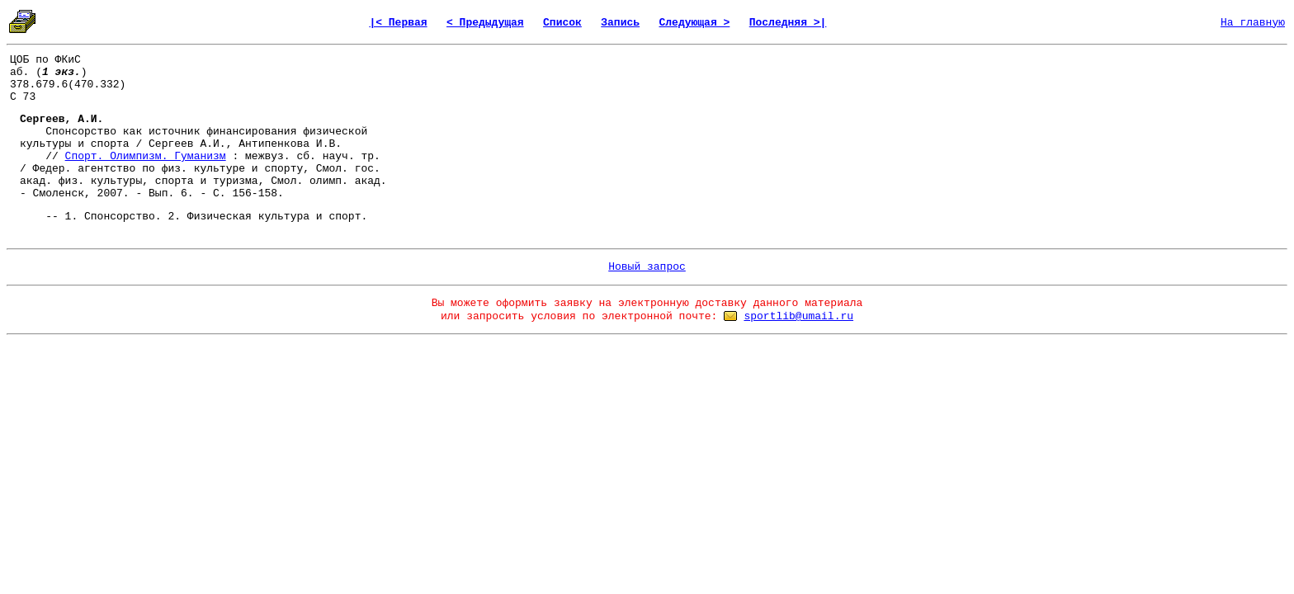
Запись (620, 22)
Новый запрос (647, 267)
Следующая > (694, 22)
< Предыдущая (485, 22)
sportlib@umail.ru (798, 316)
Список (562, 22)
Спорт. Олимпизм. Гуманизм (145, 156)
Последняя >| (788, 22)
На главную (1253, 22)
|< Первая (398, 22)
